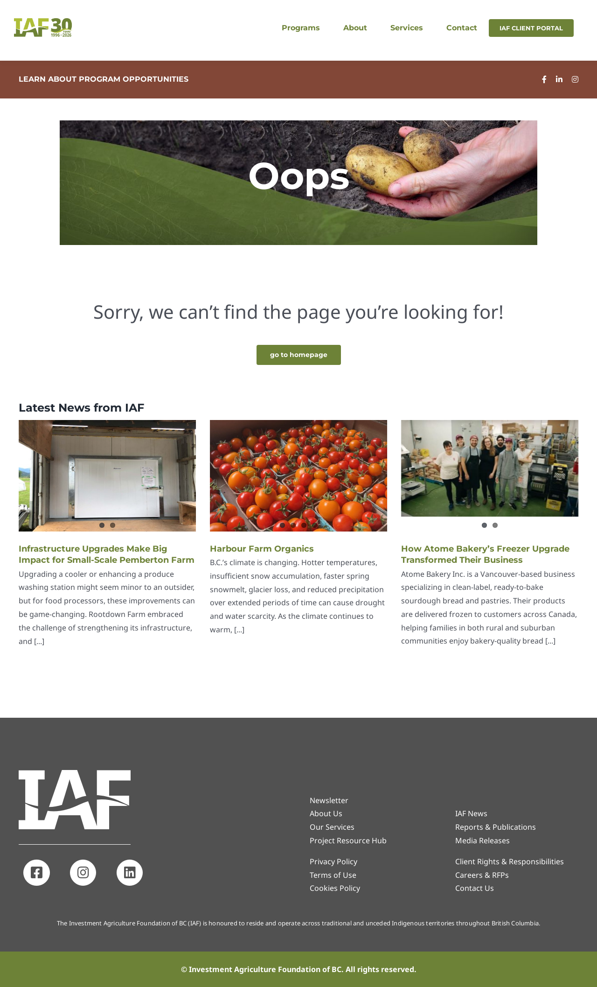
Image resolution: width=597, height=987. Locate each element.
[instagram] (575, 79)
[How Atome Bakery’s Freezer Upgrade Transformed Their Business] (489, 468)
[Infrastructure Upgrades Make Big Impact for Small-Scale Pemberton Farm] (107, 476)
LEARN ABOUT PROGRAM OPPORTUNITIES (103, 79)
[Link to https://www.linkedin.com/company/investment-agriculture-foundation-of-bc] (130, 873)
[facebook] (544, 79)
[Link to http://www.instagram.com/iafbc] (83, 873)
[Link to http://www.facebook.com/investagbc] (36, 873)
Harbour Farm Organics (262, 549)
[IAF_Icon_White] (75, 774)
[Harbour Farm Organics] (298, 476)
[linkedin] (559, 79)
